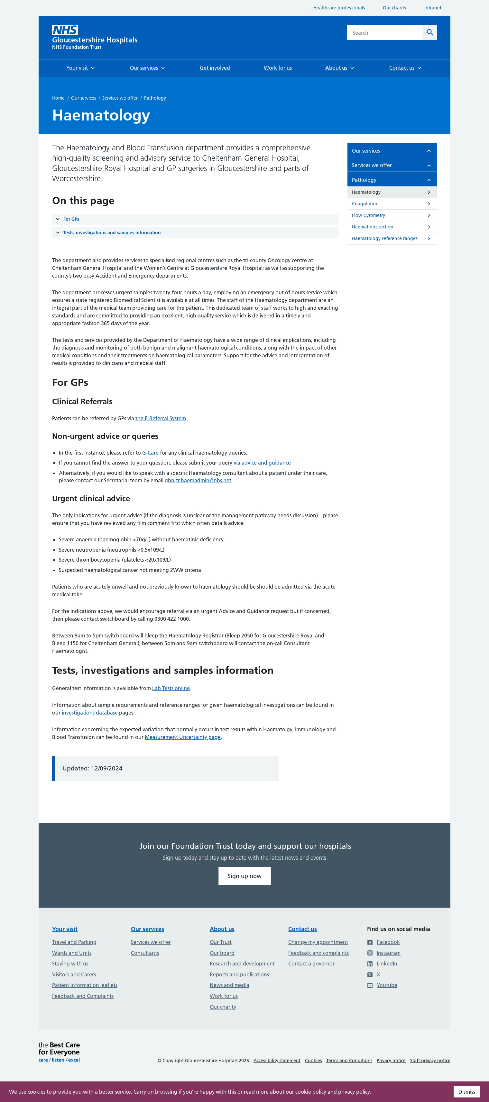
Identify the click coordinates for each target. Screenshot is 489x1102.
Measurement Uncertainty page (183, 737)
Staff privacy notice (430, 1060)
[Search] (429, 32)
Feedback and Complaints (83, 996)
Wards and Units (71, 953)
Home (58, 98)
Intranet (432, 8)
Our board (222, 953)
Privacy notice (391, 1060)
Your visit (65, 929)
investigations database (90, 712)
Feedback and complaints (318, 953)
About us (222, 929)
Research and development (242, 963)
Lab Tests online (171, 688)
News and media (229, 985)
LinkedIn (382, 963)
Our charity (394, 8)
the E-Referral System (160, 418)
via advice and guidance (262, 462)
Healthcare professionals (339, 8)
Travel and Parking (74, 942)
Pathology (155, 98)
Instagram (384, 953)
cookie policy (310, 1092)
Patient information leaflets (84, 985)
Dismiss (466, 1092)
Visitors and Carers (74, 974)
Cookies (313, 1060)
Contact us (302, 929)
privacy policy (354, 1092)
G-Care (150, 452)
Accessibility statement (277, 1060)
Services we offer (120, 98)
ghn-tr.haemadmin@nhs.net (198, 480)
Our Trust (221, 942)
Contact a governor (311, 963)
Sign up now (245, 876)
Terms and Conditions (349, 1060)
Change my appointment (318, 942)
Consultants (145, 953)
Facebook (383, 942)
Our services (83, 98)
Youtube (382, 985)
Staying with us (70, 963)
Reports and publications (239, 974)
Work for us (224, 996)
